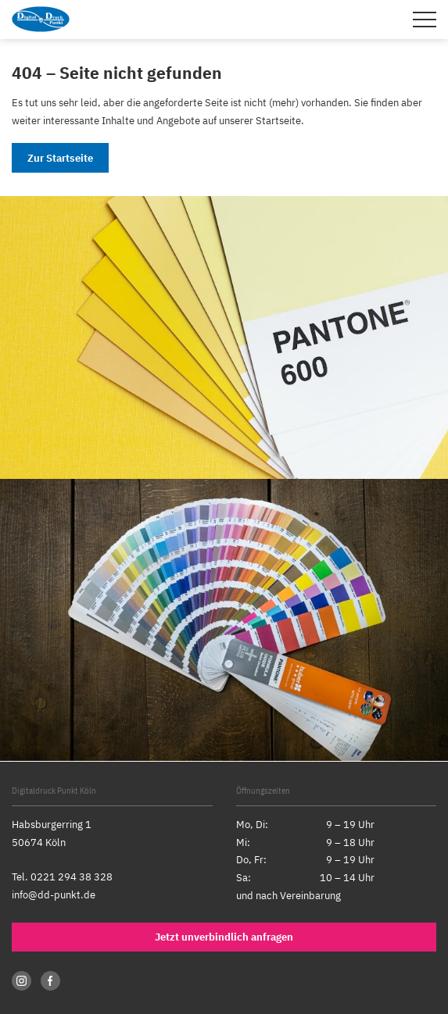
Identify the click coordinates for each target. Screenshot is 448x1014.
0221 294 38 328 (71, 877)
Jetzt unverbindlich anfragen (224, 937)
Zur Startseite (60, 158)
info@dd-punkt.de (53, 895)
